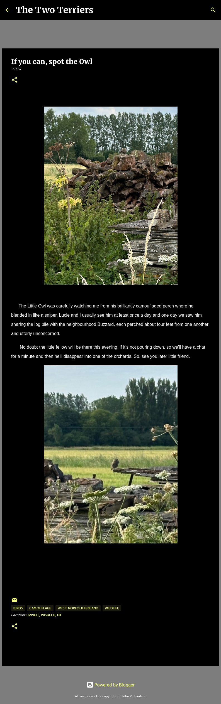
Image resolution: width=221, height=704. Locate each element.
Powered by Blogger (111, 684)
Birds (18, 608)
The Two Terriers (54, 10)
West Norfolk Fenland (78, 608)
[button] (14, 80)
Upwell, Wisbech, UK (43, 615)
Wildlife (112, 608)
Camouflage (40, 608)
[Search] (101, 10)
